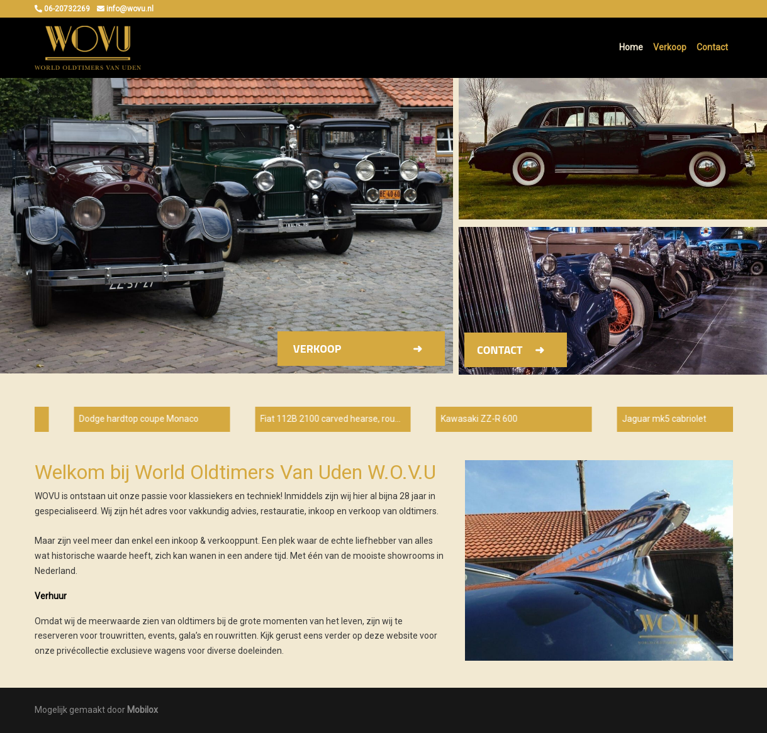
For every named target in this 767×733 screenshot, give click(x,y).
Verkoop (669, 47)
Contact (712, 47)
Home (631, 47)
